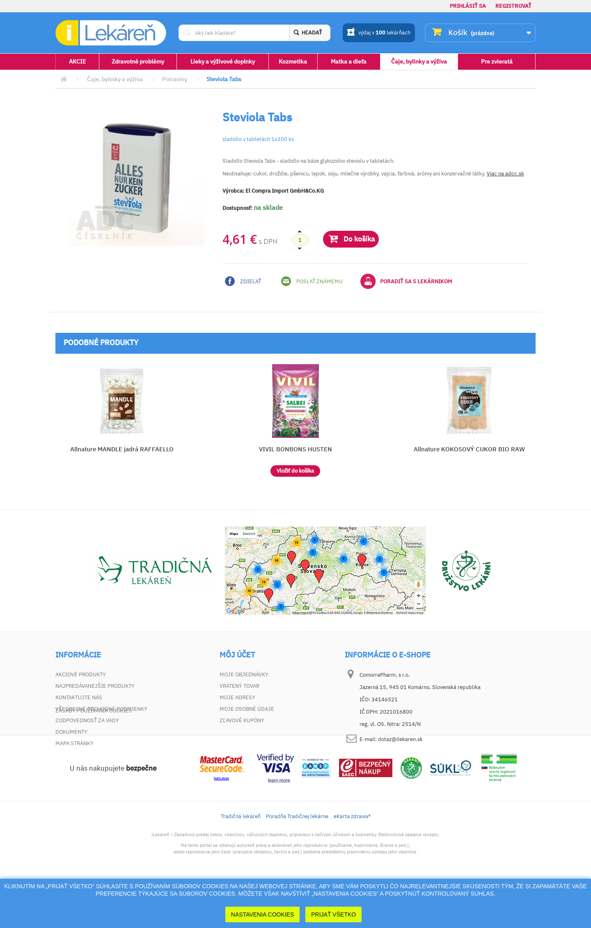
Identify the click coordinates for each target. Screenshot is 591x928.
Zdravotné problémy (138, 61)
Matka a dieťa (349, 61)
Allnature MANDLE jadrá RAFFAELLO (122, 449)
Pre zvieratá (497, 61)
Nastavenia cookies (262, 914)
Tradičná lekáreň (241, 860)
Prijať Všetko (333, 914)
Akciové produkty (80, 674)
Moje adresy (237, 697)
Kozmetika (293, 61)
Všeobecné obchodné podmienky (101, 708)
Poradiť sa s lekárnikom (406, 281)
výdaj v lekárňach (378, 33)
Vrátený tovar (239, 685)
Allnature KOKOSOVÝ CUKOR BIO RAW (469, 449)
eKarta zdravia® (352, 860)
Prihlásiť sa (468, 5)
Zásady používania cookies (93, 754)
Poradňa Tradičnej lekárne (297, 860)
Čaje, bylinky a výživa (419, 61)
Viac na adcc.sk (505, 173)
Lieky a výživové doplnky (222, 61)
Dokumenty (71, 731)
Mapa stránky (74, 743)
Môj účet (237, 655)
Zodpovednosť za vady (87, 720)
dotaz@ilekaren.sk (400, 739)
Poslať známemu (312, 281)
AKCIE (77, 61)
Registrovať (513, 5)
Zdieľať (243, 281)
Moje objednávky (244, 674)
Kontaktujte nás (78, 697)
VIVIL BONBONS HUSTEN (295, 449)
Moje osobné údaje (247, 708)
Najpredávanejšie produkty (95, 685)
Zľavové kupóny (242, 720)
